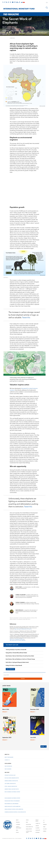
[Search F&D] (22, 675)
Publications (28, 824)
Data (27, 822)
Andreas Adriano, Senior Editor (11, 780)
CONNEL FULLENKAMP (9, 28)
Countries (18, 824)
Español (44, 831)
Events (17, 832)
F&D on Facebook (8, 766)
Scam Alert (38, 830)
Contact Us (7, 760)
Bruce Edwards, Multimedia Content (12, 792)
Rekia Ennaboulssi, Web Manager (11, 803)
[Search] (47, 8)
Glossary (37, 828)
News (17, 830)
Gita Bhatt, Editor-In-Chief (10, 775)
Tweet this (26, 317)
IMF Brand (37, 832)
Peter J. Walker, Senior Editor (11, 786)
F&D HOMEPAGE (10, 669)
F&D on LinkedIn (8, 769)
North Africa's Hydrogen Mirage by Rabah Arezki (17, 662)
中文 (44, 822)
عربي (43, 820)
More (43, 746)
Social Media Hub (29, 826)
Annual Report (29, 829)
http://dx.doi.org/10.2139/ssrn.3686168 (17, 640)
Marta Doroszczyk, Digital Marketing (12, 806)
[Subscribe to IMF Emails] (17, 2)
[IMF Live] (23, 2)
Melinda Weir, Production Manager (12, 801)
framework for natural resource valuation (24, 389)
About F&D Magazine (9, 757)
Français (45, 824)
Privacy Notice (37, 820)
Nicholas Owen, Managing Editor (12, 778)
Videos (27, 820)
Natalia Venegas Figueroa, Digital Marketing (14, 809)
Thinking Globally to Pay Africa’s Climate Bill (16, 649)
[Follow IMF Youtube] (12, 2)
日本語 (44, 826)
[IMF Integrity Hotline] (19, 2)
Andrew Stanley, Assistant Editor (12, 789)
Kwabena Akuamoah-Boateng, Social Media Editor (15, 812)
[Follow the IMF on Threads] (10, 2)
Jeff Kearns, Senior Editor (10, 783)
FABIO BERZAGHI (15, 31)
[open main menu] (47, 2)
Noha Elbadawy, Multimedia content (12, 798)
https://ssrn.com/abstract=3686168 (17, 639)
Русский (44, 829)
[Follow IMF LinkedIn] (6, 2)
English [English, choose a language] (5, 712)
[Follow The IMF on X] (3, 2)
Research (18, 822)
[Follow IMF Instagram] (8, 2)
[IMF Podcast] (15, 2)
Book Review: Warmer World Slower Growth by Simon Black (20, 656)
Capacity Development (18, 827)
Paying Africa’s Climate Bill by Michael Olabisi (16, 653)
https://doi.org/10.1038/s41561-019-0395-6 (23, 629)
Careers (37, 825)
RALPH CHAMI (6, 27)
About (17, 820)
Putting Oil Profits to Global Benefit (14, 665)
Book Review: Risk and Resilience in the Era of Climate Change (20, 659)
